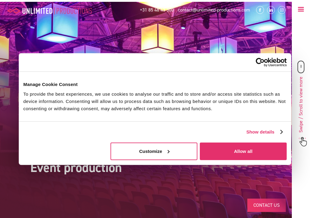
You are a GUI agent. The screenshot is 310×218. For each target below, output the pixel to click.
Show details (260, 131)
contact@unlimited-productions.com (214, 10)
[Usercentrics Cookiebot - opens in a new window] (260, 62)
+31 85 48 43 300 (157, 10)
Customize (154, 151)
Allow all (243, 151)
